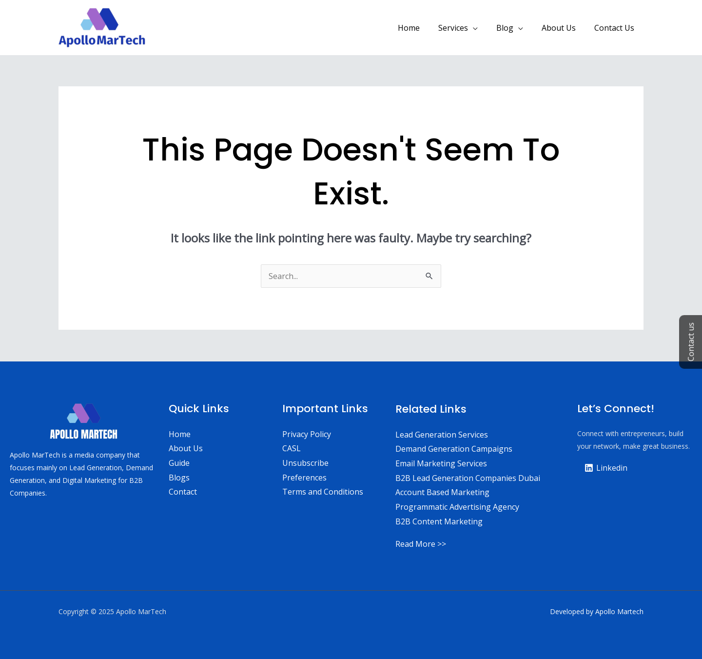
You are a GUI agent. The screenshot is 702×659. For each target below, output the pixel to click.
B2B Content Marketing (439, 521)
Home (422, 27)
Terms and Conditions (322, 491)
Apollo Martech (619, 611)
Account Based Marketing (442, 492)
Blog (512, 27)
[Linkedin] (606, 467)
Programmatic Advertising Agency (457, 506)
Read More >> (420, 544)
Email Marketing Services (441, 463)
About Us (563, 27)
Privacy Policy (306, 434)
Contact (183, 491)
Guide (179, 463)
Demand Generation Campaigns (453, 448)
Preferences (304, 477)
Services (463, 27)
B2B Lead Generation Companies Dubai (467, 478)
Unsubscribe (305, 463)
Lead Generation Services (441, 434)
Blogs (179, 477)
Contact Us (616, 27)
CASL (291, 448)
